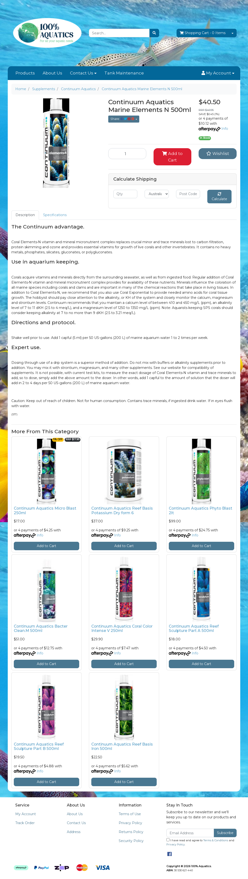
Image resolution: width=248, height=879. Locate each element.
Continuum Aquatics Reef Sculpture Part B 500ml (39, 746)
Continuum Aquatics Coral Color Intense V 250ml (122, 628)
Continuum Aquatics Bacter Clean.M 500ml (41, 628)
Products (25, 73)
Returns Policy (131, 832)
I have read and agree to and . (200, 842)
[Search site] (154, 33)
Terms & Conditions (215, 840)
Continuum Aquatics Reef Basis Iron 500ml (122, 746)
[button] (218, 73)
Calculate (219, 196)
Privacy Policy (130, 823)
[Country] (157, 194)
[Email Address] (190, 833)
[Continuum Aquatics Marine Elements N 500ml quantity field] (127, 153)
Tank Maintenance (124, 73)
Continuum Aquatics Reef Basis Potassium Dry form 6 (122, 510)
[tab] (25, 215)
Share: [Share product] (122, 119)
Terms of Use (130, 814)
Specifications (55, 215)
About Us (52, 73)
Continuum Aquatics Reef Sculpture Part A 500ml (194, 628)
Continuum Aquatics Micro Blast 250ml (45, 510)
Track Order (25, 823)
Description (25, 215)
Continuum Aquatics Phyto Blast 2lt (200, 510)
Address (73, 832)
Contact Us (81, 73)
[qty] (125, 194)
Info (224, 128)
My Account (25, 814)
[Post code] (188, 194)
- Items (202, 33)
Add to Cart (172, 156)
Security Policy (131, 841)
